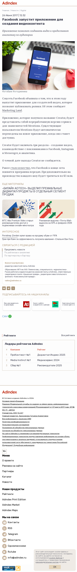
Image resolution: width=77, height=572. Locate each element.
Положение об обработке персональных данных (23, 428)
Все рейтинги (68, 335)
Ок (54, 567)
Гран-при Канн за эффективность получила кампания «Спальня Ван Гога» (38, 239)
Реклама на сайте (12, 465)
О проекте (8, 460)
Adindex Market (11, 504)
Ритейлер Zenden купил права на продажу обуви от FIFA (29, 236)
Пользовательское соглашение (15, 425)
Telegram (13, 534)
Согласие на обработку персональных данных (22, 431)
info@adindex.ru (17, 557)
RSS (10, 528)
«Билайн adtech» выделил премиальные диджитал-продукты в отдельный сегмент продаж (34, 191)
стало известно (20, 168)
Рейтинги (7, 494)
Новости (15, 10)
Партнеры (8, 471)
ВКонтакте (14, 540)
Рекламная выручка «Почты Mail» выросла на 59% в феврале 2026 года (55, 223)
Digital (23, 10)
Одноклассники (17, 546)
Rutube (12, 552)
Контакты (13, 522)
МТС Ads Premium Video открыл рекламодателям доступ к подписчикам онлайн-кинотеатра (18, 223)
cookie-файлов (55, 558)
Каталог (7, 476)
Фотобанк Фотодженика (14, 91)
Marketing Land (12, 110)
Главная (5, 10)
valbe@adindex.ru (13, 281)
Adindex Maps (10, 510)
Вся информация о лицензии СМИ (16, 419)
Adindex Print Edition (14, 499)
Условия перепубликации (13, 401)
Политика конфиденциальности (16, 422)
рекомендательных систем (47, 562)
